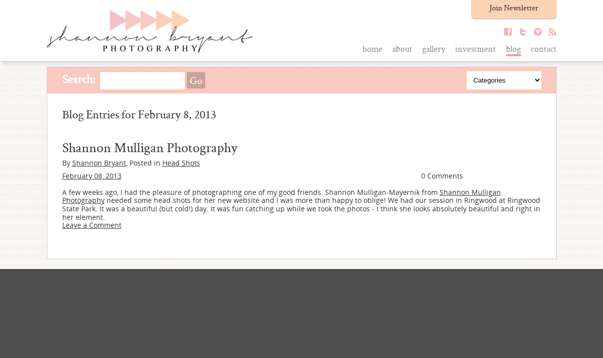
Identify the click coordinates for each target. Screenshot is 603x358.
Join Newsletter (513, 7)
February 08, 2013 (91, 175)
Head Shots (181, 163)
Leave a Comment (91, 225)
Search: (79, 79)
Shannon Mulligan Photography (149, 147)
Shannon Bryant (99, 163)
